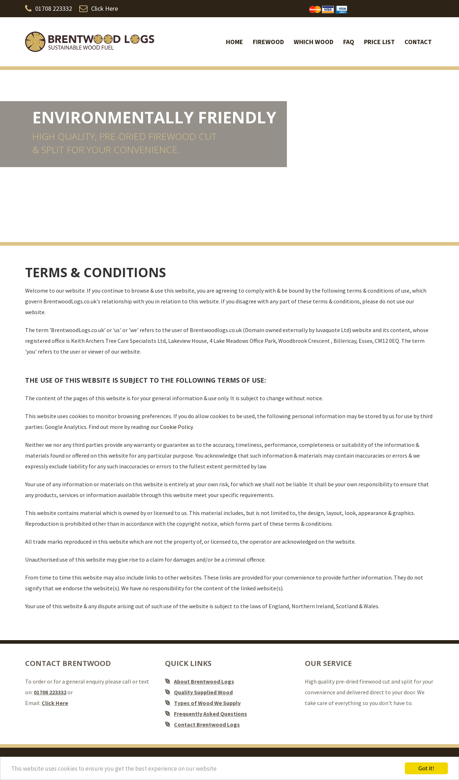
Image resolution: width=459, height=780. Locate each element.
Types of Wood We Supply (207, 702)
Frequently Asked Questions (210, 713)
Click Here (98, 8)
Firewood (268, 42)
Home (234, 42)
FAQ (348, 42)
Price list (379, 42)
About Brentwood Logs (204, 681)
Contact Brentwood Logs (207, 724)
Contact (418, 42)
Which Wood (313, 42)
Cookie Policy (176, 426)
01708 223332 (48, 8)
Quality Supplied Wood (203, 692)
